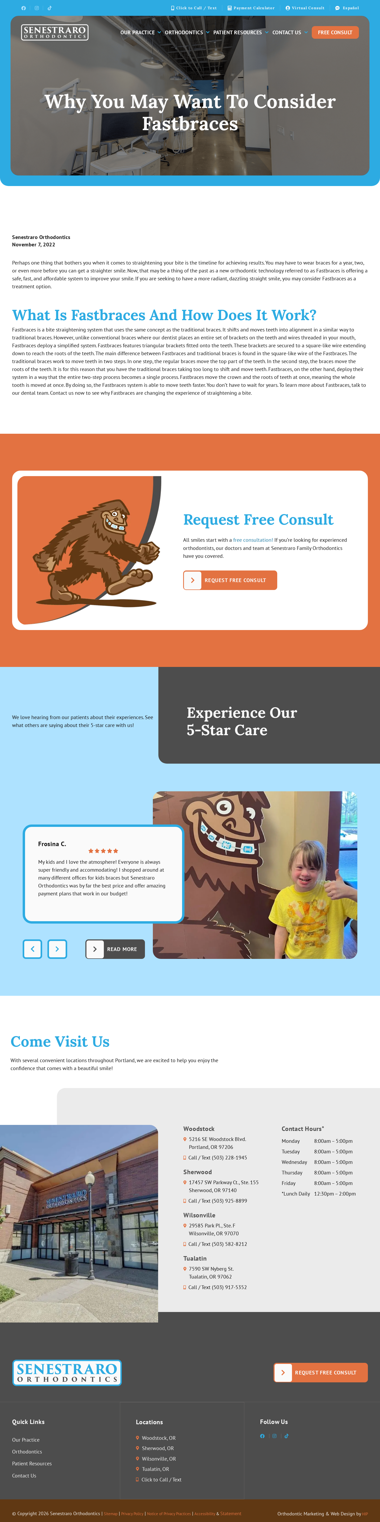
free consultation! (253, 540)
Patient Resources (240, 32)
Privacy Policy (137, 1514)
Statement (254, 1514)
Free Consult (335, 32)
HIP (364, 1514)
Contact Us (290, 32)
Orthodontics (187, 32)
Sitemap (112, 1514)
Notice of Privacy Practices (181, 1514)
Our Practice (140, 32)
